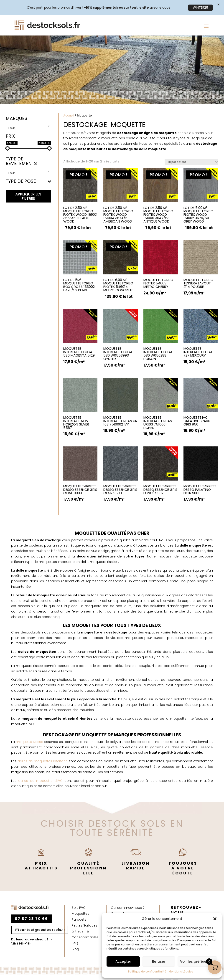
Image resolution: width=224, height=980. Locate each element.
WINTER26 (200, 7)
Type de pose (28, 172)
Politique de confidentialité (147, 971)
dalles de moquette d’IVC (39, 771)
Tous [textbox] (11, 119)
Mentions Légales (181, 971)
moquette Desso (29, 733)
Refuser (158, 961)
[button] (215, 919)
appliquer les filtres (28, 187)
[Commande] (191, 153)
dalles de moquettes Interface (43, 752)
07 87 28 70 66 (31, 909)
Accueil (68, 106)
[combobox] (28, 117)
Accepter (123, 961)
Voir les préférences (197, 961)
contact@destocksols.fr (42, 921)
